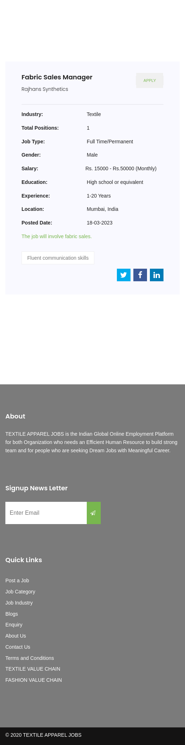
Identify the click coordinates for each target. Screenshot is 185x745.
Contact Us (17, 647)
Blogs (11, 614)
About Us (15, 636)
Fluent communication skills (58, 258)
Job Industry (19, 603)
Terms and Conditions (29, 658)
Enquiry (13, 625)
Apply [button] (149, 80)
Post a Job (17, 580)
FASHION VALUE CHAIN (33, 680)
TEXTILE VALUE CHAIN (32, 669)
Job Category (20, 591)
